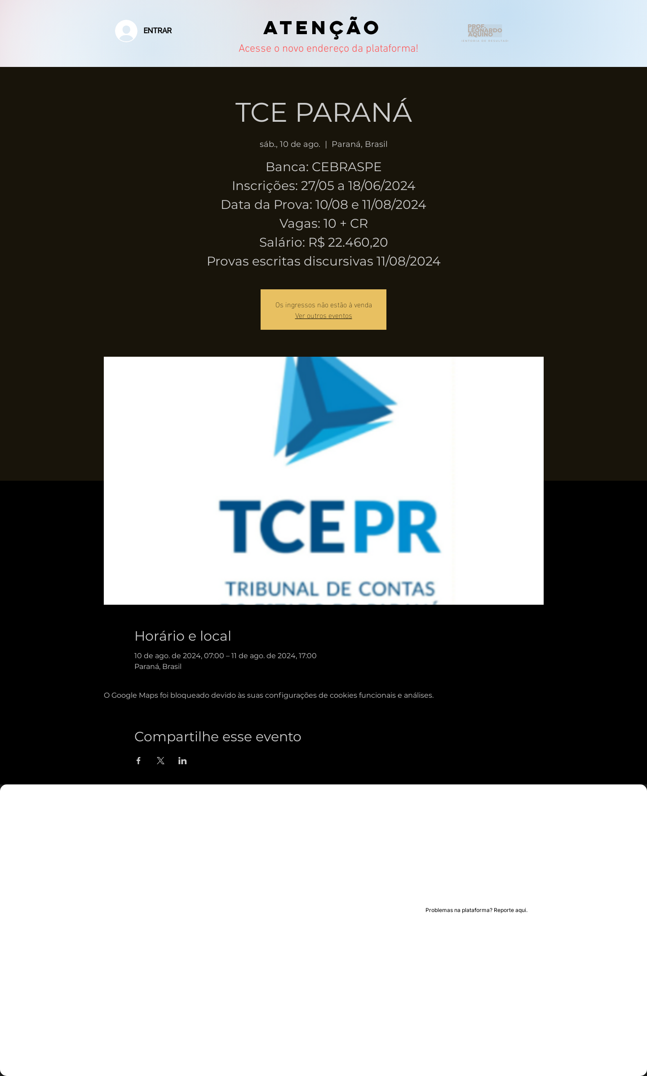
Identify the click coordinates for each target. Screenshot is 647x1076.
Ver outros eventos (323, 314)
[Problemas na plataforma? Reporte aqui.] (476, 910)
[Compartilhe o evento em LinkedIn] (182, 760)
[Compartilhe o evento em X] (160, 760)
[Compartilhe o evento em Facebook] (138, 760)
